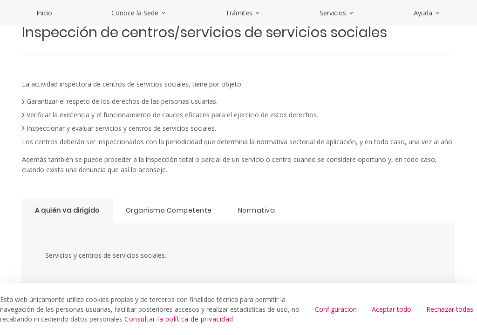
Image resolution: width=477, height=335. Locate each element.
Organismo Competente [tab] (169, 210)
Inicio (44, 12)
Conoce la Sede (139, 12)
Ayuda (427, 12)
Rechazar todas (449, 309)
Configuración (336, 309)
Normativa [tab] (256, 210)
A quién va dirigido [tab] (67, 210)
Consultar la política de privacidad (178, 319)
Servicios (337, 12)
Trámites (243, 12)
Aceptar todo (391, 309)
